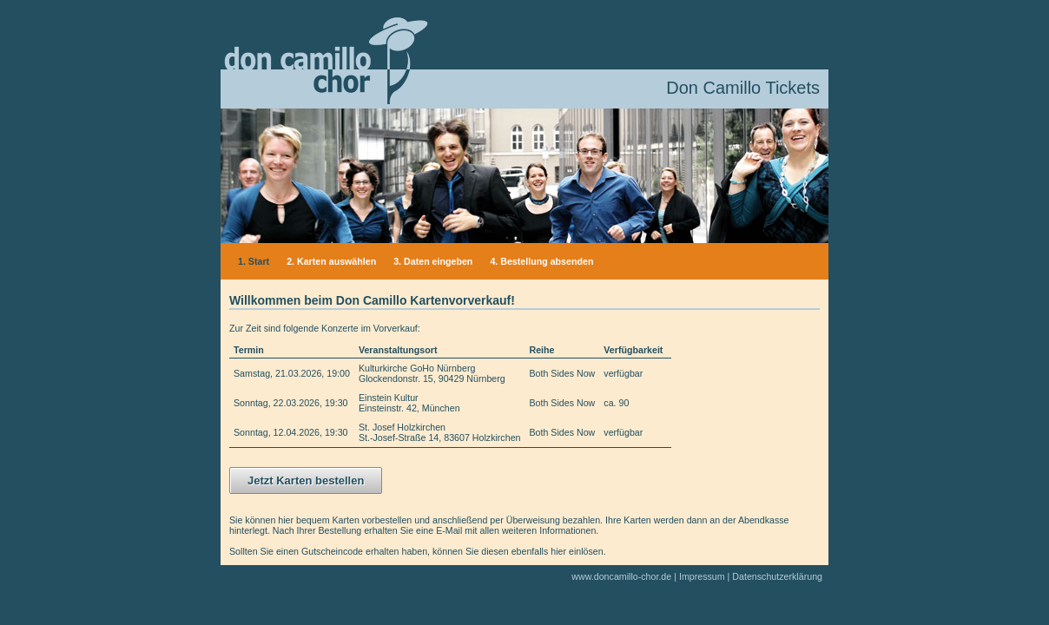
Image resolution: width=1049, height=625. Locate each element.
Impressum (702, 576)
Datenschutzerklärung (777, 576)
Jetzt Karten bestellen (305, 480)
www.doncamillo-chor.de (621, 576)
